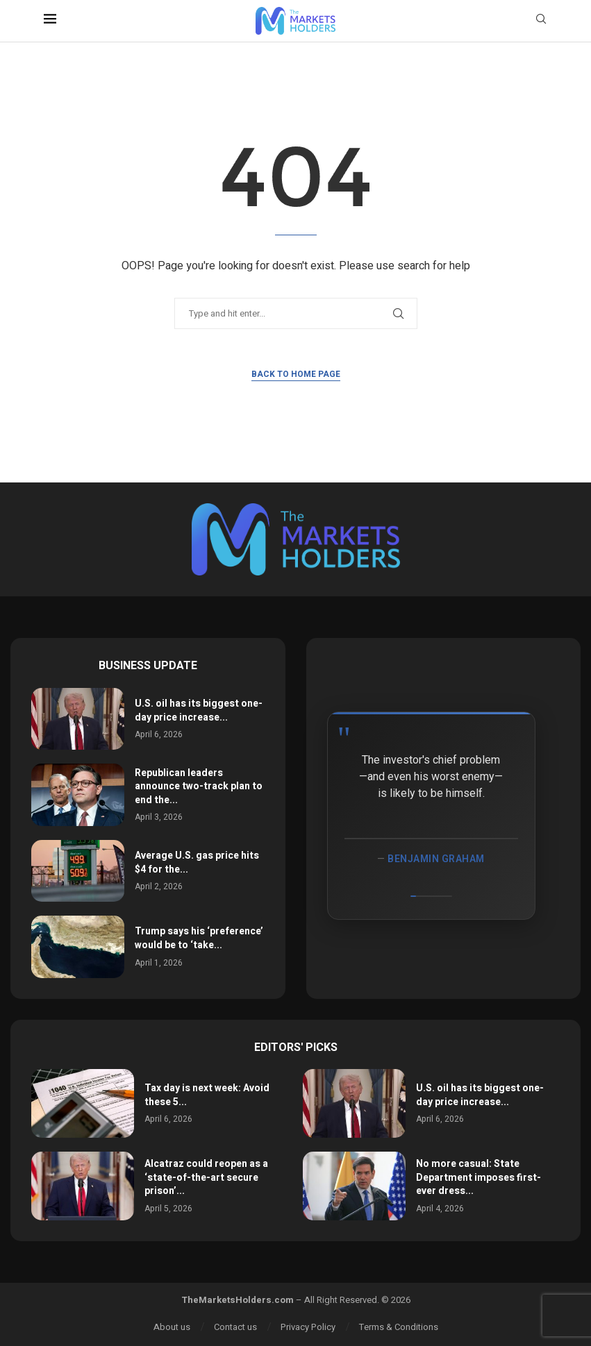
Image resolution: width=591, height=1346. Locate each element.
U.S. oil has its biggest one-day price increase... (199, 710)
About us (171, 1327)
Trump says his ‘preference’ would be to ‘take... (199, 938)
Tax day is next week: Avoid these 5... (206, 1095)
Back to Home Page (295, 374)
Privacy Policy (308, 1327)
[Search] (541, 21)
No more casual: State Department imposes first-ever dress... (478, 1177)
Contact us (235, 1327)
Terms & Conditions (398, 1327)
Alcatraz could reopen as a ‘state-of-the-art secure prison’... (206, 1177)
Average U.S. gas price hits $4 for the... (197, 862)
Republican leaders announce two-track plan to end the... (199, 786)
